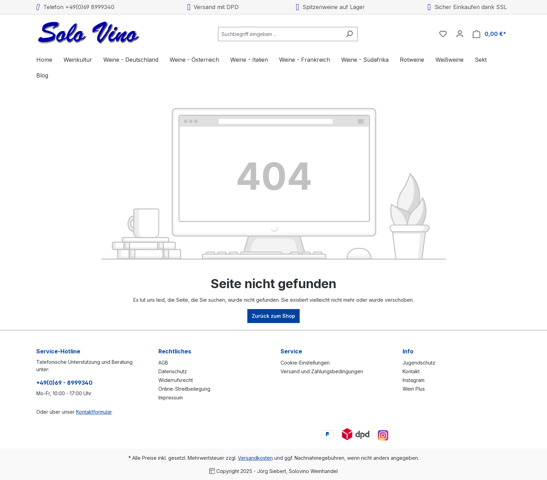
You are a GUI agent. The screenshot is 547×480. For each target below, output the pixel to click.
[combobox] (280, 34)
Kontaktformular (94, 412)
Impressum (170, 397)
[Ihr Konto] (459, 34)
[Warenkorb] (489, 34)
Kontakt (411, 371)
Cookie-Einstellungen (305, 363)
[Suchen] (349, 34)
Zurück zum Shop (273, 316)
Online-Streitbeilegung (184, 389)
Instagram (414, 380)
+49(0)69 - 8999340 (64, 382)
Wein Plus (414, 389)
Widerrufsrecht (175, 380)
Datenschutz (172, 371)
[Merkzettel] (443, 34)
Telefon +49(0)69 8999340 (75, 6)
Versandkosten (255, 458)
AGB (163, 363)
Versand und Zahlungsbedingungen (321, 371)
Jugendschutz (419, 363)
